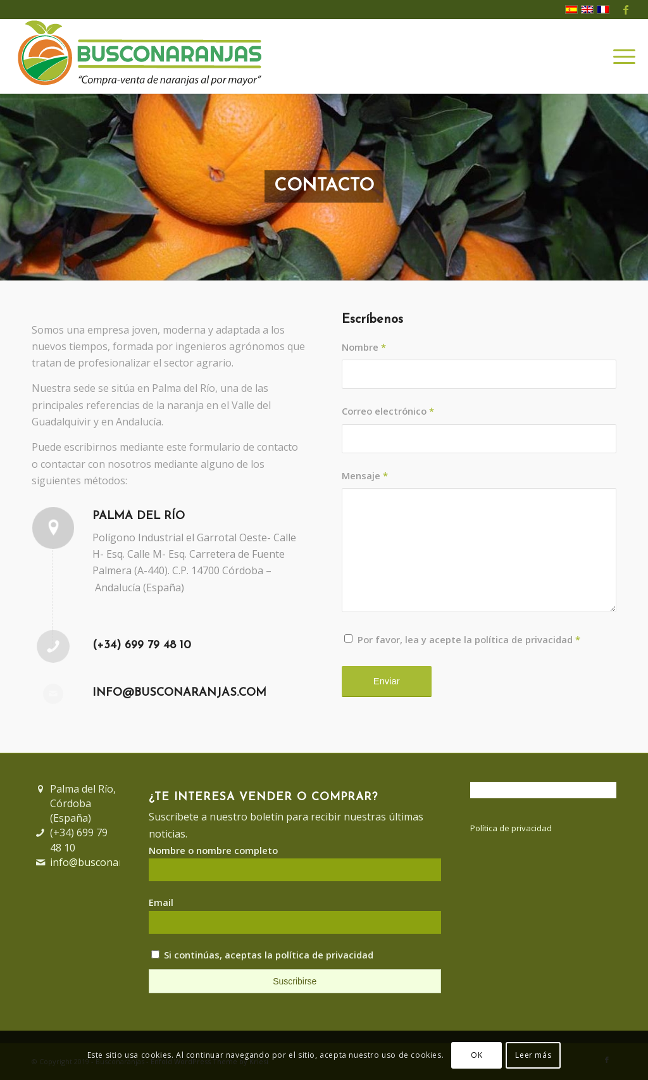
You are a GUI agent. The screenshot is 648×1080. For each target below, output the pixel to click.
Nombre (364, 347)
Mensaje (365, 475)
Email (161, 902)
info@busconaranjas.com (179, 693)
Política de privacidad (511, 828)
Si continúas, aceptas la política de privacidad (262, 954)
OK (476, 1055)
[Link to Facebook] (625, 9)
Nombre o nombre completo (213, 850)
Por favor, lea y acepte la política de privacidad (469, 639)
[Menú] (620, 56)
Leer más (533, 1055)
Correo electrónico (388, 411)
